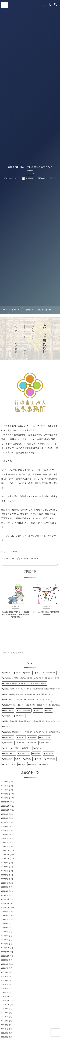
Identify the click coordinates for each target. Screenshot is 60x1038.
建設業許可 (49, 753)
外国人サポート (50, 673)
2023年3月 (5, 936)
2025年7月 (5, 822)
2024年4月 (5, 883)
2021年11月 (5, 1000)
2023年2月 (5, 940)
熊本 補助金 (45, 737)
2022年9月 (5, 960)
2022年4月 (5, 980)
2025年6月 (5, 826)
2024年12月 (5, 850)
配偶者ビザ (8, 743)
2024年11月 (5, 855)
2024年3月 (5, 887)
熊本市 (18, 673)
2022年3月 (5, 984)
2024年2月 (5, 891)
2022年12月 (5, 948)
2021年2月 (5, 1037)
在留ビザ (39, 710)
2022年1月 (5, 992)
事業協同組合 (51, 759)
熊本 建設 (45, 743)
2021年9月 (5, 1009)
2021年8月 (5, 1013)
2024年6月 (5, 875)
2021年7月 (5, 1017)
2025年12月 (5, 802)
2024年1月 (5, 895)
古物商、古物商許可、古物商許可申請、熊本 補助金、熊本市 (25, 683)
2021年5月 (5, 1025)
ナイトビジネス (9, 764)
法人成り (28, 759)
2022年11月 (5, 952)
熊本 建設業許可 (24, 710)
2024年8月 (5, 867)
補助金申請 (8, 759)
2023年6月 (5, 923)
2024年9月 (5, 863)
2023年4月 (5, 932)
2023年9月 (5, 911)
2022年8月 (5, 964)
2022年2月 (5, 988)
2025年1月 (5, 846)
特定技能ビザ (8, 737)
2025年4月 (5, 834)
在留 (5, 748)
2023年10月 (5, 907)
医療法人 (37, 753)
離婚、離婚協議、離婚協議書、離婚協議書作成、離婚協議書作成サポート (28, 694)
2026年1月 (5, 798)
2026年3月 (5, 790)
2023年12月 (5, 899)
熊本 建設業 (8, 710)
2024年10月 (5, 859)
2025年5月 (5, 830)
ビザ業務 (16, 748)
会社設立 (28, 673)
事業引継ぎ (20, 743)
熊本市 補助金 (9, 753)
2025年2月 (5, 842)
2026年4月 (5, 786)
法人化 (49, 710)
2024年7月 (5, 871)
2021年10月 (5, 1005)
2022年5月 (5, 976)
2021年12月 (5, 996)
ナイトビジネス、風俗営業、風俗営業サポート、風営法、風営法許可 (27, 699)
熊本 (38, 673)
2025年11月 (5, 806)
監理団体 (27, 748)
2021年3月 (5, 1033)
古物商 (22, 764)
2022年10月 (5, 956)
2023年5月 (5, 927)
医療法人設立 (24, 753)
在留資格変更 (20, 716)
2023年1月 (5, 944)
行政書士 (7, 673)
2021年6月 (5, 1021)
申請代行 (22, 737)
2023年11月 (5, 903)
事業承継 (33, 764)
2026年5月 (5, 782)
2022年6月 (5, 972)
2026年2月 (5, 794)
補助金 (39, 759)
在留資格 (7, 716)
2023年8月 (5, 915)
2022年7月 (5, 968)
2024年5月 (5, 879)
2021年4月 (5, 1029)
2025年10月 (5, 810)
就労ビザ (7, 726)
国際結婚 (33, 743)
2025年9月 (5, 814)
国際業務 (33, 737)
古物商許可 (45, 764)
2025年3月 (5, 838)
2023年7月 (5, 919)
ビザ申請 (38, 748)
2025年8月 (5, 818)
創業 (18, 759)
